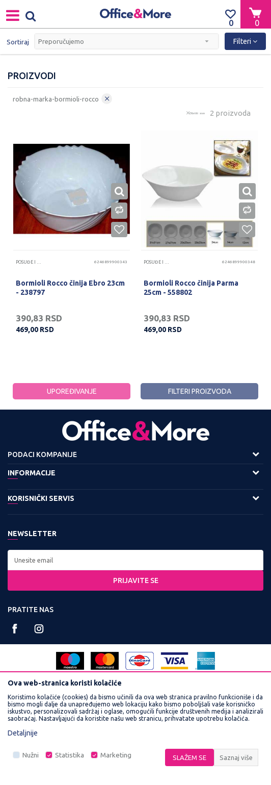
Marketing (115, 755)
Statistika (69, 755)
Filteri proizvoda (199, 391)
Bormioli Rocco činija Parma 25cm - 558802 (191, 287)
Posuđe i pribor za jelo (28, 262)
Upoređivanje (72, 391)
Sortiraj (18, 41)
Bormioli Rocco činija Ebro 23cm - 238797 (70, 287)
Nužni (30, 755)
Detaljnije (23, 733)
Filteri (245, 41)
